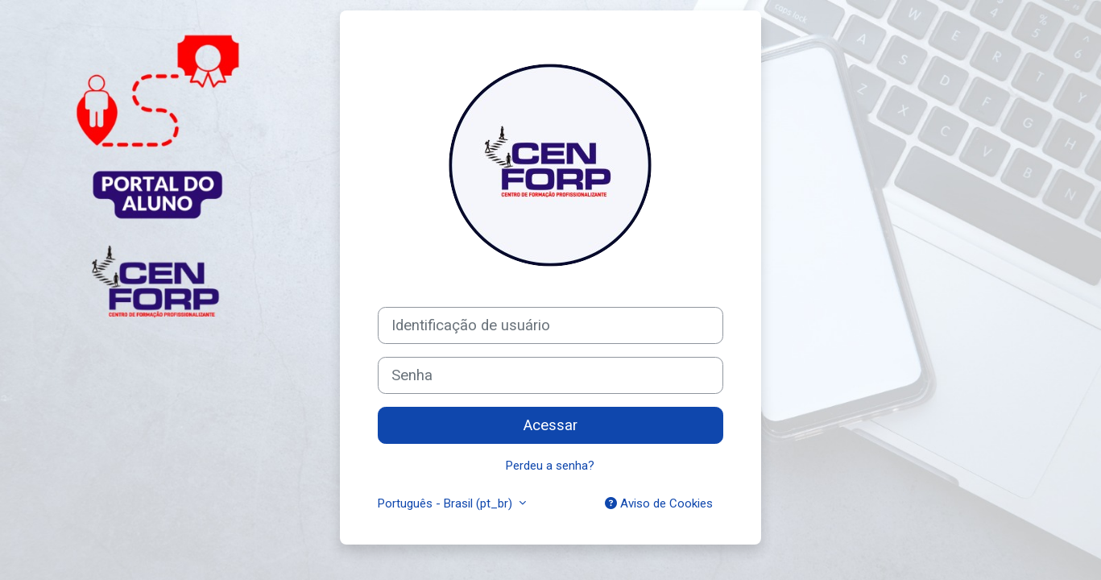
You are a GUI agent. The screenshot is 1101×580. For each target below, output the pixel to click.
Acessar (550, 425)
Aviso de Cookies (659, 503)
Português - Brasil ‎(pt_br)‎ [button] (446, 503)
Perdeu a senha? (550, 465)
